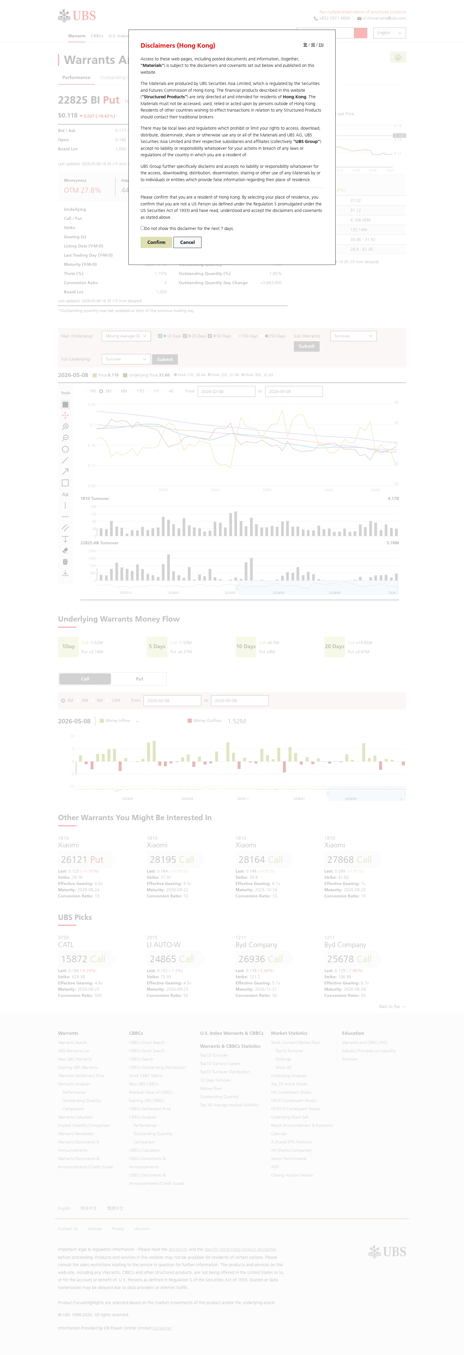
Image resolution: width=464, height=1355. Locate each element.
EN (321, 44)
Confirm (156, 242)
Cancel (187, 242)
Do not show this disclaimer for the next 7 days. (187, 228)
